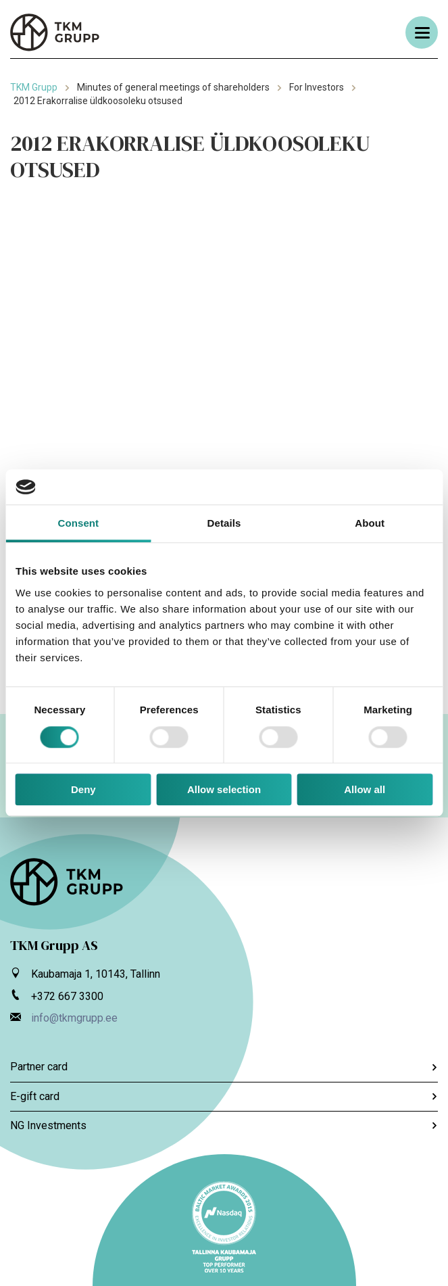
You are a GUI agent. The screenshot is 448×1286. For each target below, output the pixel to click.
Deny (83, 789)
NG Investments (224, 1125)
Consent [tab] (78, 523)
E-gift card (224, 1096)
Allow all (364, 789)
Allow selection (224, 789)
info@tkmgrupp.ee (74, 1017)
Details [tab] (224, 523)
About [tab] (369, 523)
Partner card (224, 1066)
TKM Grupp (33, 87)
